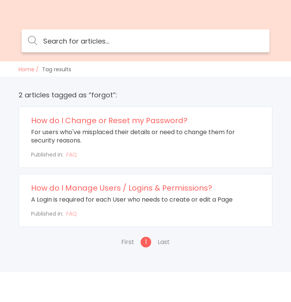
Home (26, 69)
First (127, 242)
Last (164, 242)
